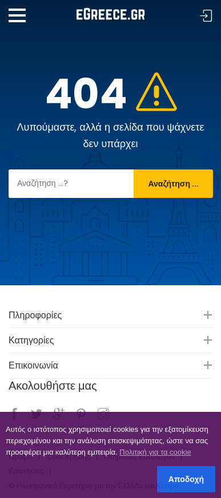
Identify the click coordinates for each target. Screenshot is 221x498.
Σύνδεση (206, 16)
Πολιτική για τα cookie (155, 452)
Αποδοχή (186, 479)
